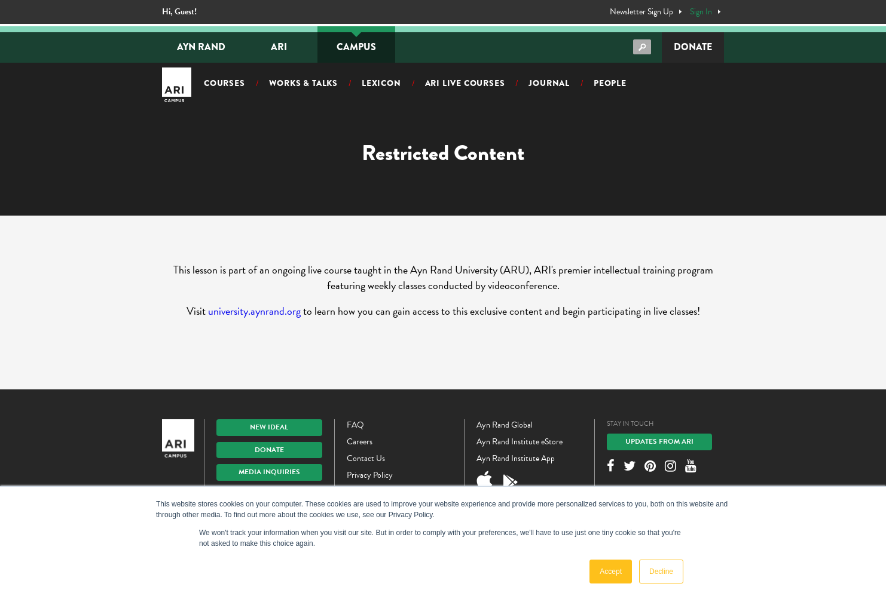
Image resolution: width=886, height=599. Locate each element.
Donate (693, 47)
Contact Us (366, 458)
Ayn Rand (201, 47)
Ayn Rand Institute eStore (519, 441)
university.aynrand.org (254, 311)
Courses (224, 83)
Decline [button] (661, 571)
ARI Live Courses (465, 83)
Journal (549, 83)
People (610, 83)
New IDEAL (269, 427)
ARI (279, 47)
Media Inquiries (269, 471)
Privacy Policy (370, 475)
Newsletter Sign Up (641, 12)
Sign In (701, 12)
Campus (356, 47)
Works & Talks (303, 83)
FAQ (355, 425)
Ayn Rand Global (504, 425)
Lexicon (381, 83)
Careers (359, 441)
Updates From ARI (659, 441)
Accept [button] (611, 571)
